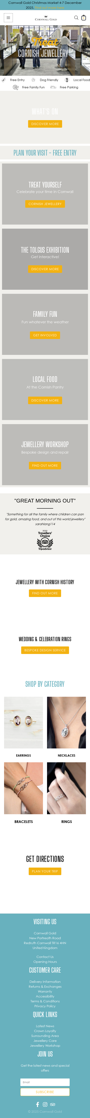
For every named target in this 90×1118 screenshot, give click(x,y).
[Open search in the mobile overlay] (76, 18)
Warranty (45, 991)
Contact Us (45, 957)
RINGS (66, 821)
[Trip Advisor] (52, 1104)
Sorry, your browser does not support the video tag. (45, 50)
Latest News (45, 1026)
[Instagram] (45, 1104)
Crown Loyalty (45, 1031)
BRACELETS (23, 821)
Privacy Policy (45, 1006)
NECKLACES (66, 755)
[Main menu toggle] (8, 17)
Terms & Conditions (45, 1001)
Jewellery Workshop (45, 1045)
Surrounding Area (45, 1036)
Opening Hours (45, 962)
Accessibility (45, 996)
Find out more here (49, 7)
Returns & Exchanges (45, 986)
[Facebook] (37, 1104)
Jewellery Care (45, 1041)
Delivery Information (45, 982)
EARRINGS (23, 755)
